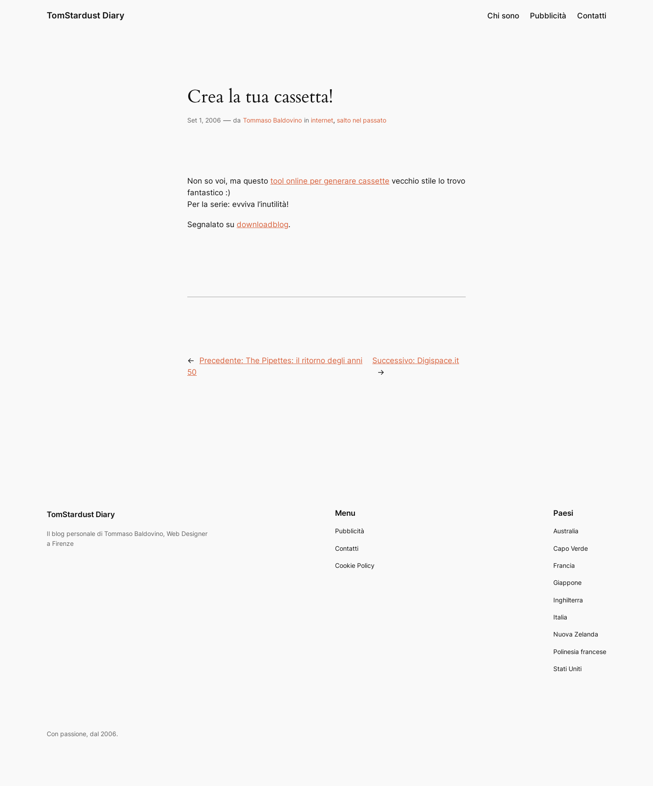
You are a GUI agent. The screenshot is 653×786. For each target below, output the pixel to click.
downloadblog (262, 224)
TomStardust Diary (85, 15)
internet (322, 120)
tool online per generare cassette (329, 180)
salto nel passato (361, 120)
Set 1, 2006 (204, 120)
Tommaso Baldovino (272, 120)
